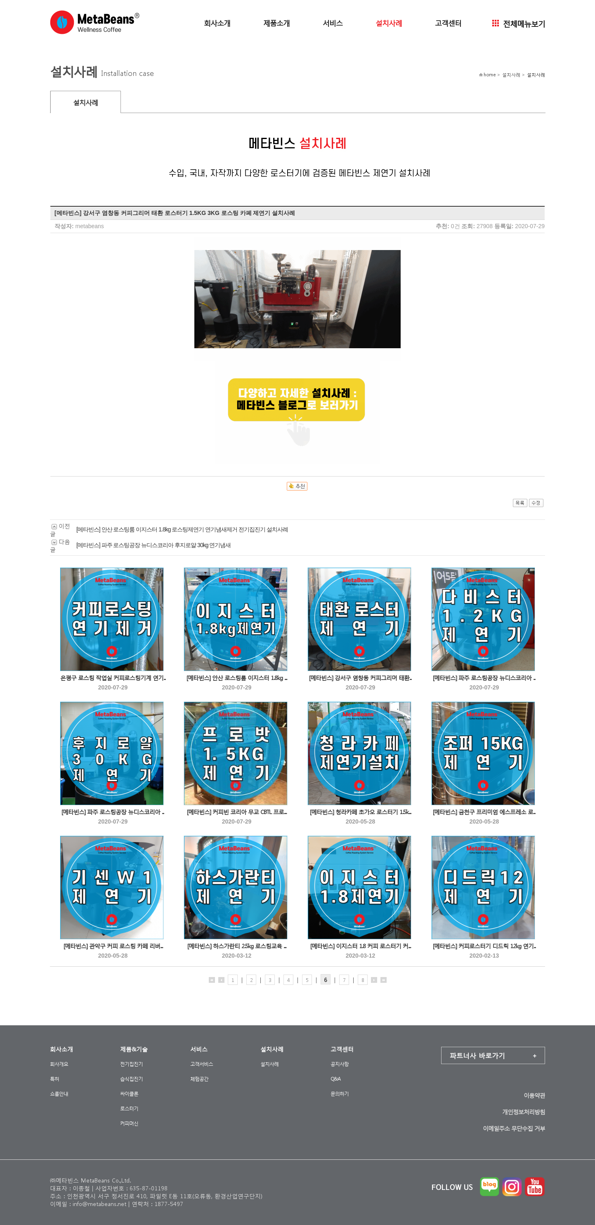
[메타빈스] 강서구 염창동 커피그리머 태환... (360, 678)
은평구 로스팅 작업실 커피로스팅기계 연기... (113, 678)
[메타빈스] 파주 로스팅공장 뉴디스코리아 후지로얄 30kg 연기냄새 (153, 545)
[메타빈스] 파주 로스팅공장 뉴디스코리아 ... (484, 678)
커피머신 (129, 1123)
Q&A (335, 1079)
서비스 (332, 22)
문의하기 (340, 1093)
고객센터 (448, 22)
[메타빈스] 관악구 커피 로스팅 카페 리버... (113, 946)
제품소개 (276, 22)
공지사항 (340, 1064)
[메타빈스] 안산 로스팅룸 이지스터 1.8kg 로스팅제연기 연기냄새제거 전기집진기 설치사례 (182, 529)
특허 (54, 1079)
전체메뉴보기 (518, 23)
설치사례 (388, 22)
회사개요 (59, 1064)
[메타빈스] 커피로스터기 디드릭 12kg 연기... (484, 946)
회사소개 (217, 22)
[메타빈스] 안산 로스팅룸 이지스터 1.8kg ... (237, 678)
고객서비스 (201, 1064)
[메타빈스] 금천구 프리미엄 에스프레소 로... (484, 812)
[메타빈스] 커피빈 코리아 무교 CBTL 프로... (236, 812)
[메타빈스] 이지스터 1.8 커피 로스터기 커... (360, 946)
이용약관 (534, 1095)
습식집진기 (131, 1079)
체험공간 (199, 1079)
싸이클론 (129, 1093)
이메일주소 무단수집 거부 (514, 1128)
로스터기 (129, 1108)
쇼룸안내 (59, 1093)
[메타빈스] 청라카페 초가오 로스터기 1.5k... (360, 812)
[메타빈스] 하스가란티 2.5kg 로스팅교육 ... (236, 946)
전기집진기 (131, 1064)
